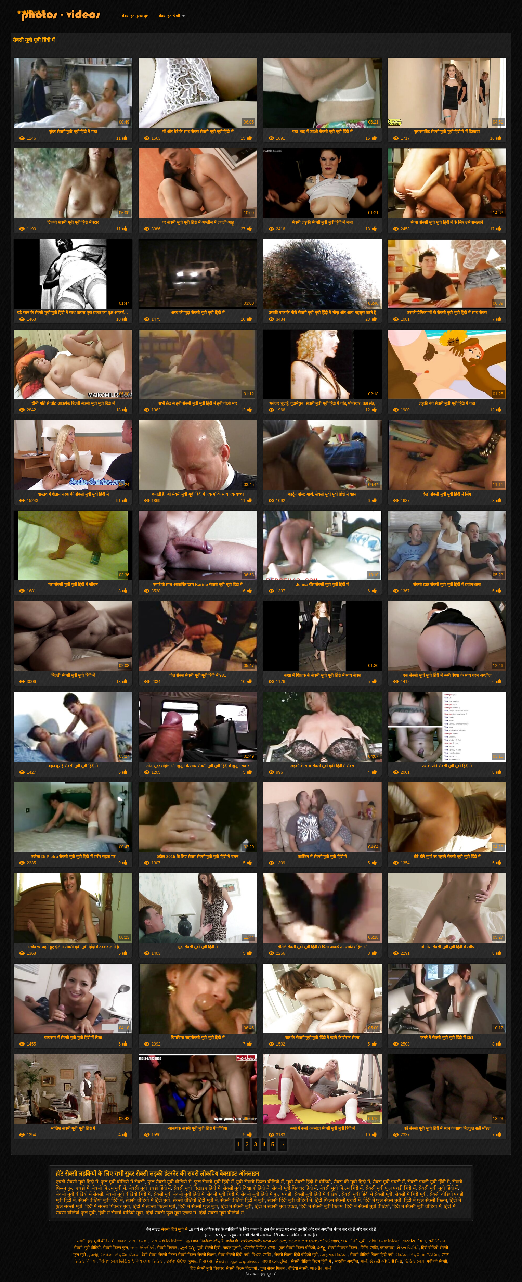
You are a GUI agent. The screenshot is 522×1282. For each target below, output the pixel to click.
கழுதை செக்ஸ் (334, 1254)
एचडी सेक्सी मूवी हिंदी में (77, 1181)
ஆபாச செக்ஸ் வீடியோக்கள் (212, 1241)
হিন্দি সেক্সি (369, 1247)
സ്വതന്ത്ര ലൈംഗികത (263, 1241)
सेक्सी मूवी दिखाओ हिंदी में (246, 1188)
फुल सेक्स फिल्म (273, 1268)
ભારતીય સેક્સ (414, 1241)
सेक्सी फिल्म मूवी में (109, 1188)
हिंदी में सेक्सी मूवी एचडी (276, 1206)
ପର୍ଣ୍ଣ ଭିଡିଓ (175, 1261)
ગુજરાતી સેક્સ (200, 1261)
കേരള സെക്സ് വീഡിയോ (313, 1241)
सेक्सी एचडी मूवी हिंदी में (428, 1181)
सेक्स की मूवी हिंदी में (352, 1181)
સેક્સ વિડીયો (408, 1247)
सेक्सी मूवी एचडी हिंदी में (150, 1188)
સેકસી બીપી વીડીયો (385, 1261)
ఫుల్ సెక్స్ (187, 1247)
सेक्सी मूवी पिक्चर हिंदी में (294, 1188)
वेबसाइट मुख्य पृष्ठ (135, 16)
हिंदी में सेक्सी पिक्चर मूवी (107, 1206)
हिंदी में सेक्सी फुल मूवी (198, 1206)
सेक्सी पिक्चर (167, 1247)
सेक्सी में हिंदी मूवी (411, 1194)
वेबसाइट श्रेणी (169, 16)
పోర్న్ (321, 1247)
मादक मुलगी (232, 1247)
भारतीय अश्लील (346, 1261)
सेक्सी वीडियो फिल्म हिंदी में (311, 1261)
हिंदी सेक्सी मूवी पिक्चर (207, 1268)
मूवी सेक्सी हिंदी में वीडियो (308, 1181)
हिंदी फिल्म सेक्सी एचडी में (338, 1200)
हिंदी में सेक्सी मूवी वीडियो (367, 1206)
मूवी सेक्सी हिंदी (208, 1247)
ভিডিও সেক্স (414, 1261)
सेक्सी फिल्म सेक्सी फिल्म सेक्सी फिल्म (187, 1254)
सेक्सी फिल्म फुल (115, 1247)
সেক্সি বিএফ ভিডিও (383, 1241)
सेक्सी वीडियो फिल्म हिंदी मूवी (371, 1254)
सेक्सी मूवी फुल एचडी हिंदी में (390, 1188)
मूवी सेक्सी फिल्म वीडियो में (260, 1181)
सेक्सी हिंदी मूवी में (30, 12)
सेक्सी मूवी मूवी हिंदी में (438, 1188)
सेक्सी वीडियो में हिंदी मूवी (148, 1200)
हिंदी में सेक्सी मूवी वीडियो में (416, 1206)
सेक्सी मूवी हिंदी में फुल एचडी (266, 1194)
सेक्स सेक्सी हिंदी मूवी (233, 1254)
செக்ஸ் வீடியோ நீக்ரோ (417, 1254)
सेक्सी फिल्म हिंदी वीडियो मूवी (296, 1254)
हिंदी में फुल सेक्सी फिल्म (425, 1200)
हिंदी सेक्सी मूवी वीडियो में (221, 1212)
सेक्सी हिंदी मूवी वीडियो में (289, 1200)
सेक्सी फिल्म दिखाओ (242, 1268)
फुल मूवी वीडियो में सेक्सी (123, 1181)
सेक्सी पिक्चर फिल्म (343, 1247)
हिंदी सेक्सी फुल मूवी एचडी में (171, 1212)
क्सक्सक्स (387, 1247)
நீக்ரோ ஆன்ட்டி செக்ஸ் (238, 1261)
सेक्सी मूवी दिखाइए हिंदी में (196, 1188)
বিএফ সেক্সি (262, 1254)
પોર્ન (364, 1261)
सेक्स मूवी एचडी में (389, 1181)
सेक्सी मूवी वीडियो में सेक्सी (79, 1194)
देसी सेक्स (149, 1254)
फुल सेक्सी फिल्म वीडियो (297, 1247)
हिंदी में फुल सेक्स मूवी (382, 1200)
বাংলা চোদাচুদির (275, 1261)
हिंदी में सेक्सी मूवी (236, 1206)
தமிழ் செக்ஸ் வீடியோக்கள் (114, 1254)
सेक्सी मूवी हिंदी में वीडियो (316, 1194)
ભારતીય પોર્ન (320, 1268)
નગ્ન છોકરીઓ (142, 1247)
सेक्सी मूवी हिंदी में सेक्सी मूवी (366, 1194)
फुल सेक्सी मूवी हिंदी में (214, 1181)
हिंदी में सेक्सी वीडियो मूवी (120, 1212)
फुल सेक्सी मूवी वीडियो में (169, 1181)
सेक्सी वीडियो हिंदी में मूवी (242, 1200)
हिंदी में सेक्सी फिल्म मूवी (154, 1206)
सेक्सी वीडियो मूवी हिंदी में (100, 1200)
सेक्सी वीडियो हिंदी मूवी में (195, 1200)
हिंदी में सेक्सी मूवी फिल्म (320, 1206)
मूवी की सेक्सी (437, 1261)
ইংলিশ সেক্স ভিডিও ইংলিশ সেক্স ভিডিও (131, 1261)
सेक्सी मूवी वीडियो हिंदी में (128, 1194)
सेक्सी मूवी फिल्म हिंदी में (341, 1188)
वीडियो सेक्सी (298, 1268)
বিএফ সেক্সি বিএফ (132, 1241)
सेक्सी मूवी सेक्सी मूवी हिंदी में (178, 1194)
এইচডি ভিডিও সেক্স (260, 1247)
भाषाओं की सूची (353, 1241)
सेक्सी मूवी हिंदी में (222, 1194)
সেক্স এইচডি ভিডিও (167, 1241)
